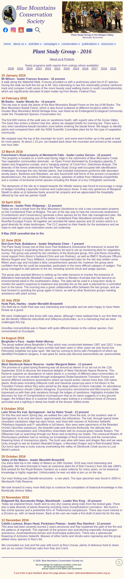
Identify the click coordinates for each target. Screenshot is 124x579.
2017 (95, 68)
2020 (66, 68)
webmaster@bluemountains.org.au (92, 573)
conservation (70, 43)
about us (20, 43)
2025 (20, 68)
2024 (29, 68)
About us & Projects (62, 59)
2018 (85, 68)
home (8, 43)
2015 (113, 68)
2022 (48, 68)
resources (108, 43)
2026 (11, 68)
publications (90, 43)
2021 (57, 68)
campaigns (51, 43)
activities (35, 43)
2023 (39, 68)
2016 (104, 68)
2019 (76, 68)
